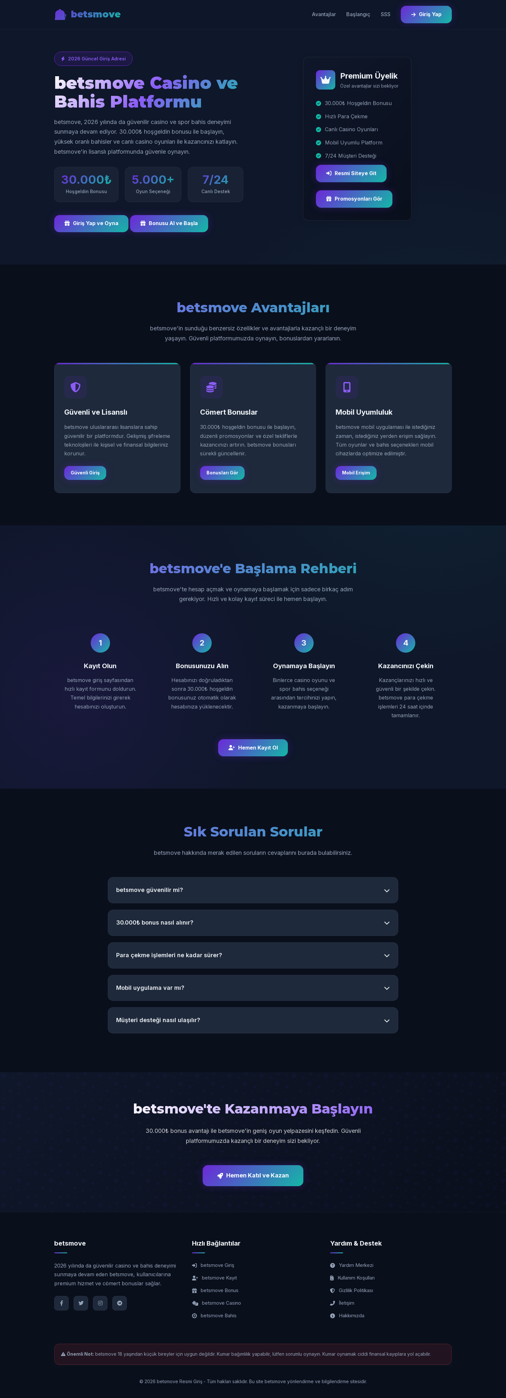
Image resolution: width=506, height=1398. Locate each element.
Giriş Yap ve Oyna (91, 223)
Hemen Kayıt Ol (253, 747)
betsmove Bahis (214, 1316)
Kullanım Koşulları (352, 1278)
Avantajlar (324, 14)
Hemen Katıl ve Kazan (253, 1175)
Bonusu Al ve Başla (169, 223)
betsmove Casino (216, 1303)
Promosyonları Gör (354, 200)
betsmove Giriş (213, 1265)
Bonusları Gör (222, 472)
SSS (385, 14)
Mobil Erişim (356, 472)
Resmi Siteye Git (351, 174)
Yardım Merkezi (351, 1265)
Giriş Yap (426, 14)
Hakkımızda (347, 1316)
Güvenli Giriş (85, 472)
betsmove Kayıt (214, 1278)
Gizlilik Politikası (351, 1291)
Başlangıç (358, 14)
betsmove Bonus (215, 1291)
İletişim (342, 1303)
